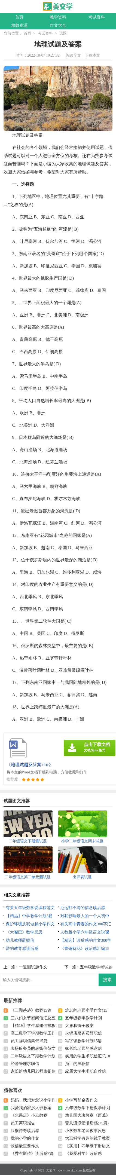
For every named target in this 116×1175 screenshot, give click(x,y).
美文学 (51, 1170)
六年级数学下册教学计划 (87, 1108)
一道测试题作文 (33, 967)
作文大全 (58, 25)
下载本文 (92, 55)
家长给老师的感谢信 (83, 1048)
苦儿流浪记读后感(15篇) (87, 1123)
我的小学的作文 (25, 1138)
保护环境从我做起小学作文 (30, 924)
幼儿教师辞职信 (20, 940)
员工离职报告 (23, 1123)
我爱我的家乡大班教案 (31, 1108)
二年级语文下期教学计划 (33, 1056)
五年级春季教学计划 (83, 1018)
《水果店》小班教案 (29, 1115)
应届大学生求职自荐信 (85, 1071)
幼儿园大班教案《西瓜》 (87, 1115)
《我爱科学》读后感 (83, 1153)
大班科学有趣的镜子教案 (87, 1138)
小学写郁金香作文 (81, 1100)
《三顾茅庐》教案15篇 (31, 1010)
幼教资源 (19, 25)
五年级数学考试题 (96, 967)
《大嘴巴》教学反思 (24, 932)
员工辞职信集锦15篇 (29, 1041)
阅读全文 (73, 55)
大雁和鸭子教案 (79, 1025)
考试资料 (96, 17)
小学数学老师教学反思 (85, 1130)
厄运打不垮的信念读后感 (82, 907)
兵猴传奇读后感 (25, 1130)
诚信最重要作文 (25, 1146)
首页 (19, 17)
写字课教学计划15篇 (83, 1041)
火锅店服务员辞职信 (83, 1033)
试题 (63, 33)
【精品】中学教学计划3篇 (29, 916)
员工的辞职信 (77, 1063)
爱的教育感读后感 (22, 948)
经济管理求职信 (25, 1063)
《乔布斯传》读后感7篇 (32, 1153)
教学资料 (58, 17)
